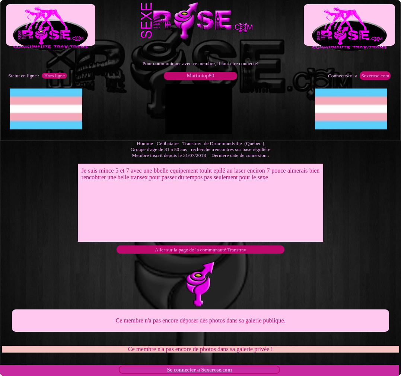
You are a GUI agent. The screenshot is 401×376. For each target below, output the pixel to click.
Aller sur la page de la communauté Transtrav (200, 250)
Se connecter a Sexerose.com (199, 370)
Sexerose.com (375, 75)
